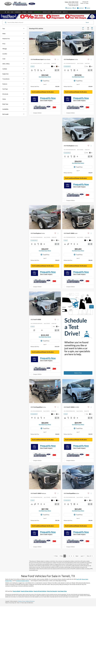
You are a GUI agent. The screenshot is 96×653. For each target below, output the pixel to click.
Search (87, 22)
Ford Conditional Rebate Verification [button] (43, 100)
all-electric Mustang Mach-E (22, 627)
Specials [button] (30, 12)
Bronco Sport (85, 625)
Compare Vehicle (37, 121)
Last (82, 602)
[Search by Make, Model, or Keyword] (45, 22)
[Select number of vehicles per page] (90, 602)
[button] (59, 43)
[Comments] (56, 70)
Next (77, 602)
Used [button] (12, 12)
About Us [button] (65, 12)
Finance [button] (24, 12)
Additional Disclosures (30, 647)
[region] (45, 87)
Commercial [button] (18, 12)
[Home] (5, 12)
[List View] (92, 28)
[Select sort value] (83, 28)
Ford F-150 (78, 625)
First (56, 602)
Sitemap (19, 647)
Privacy (23, 647)
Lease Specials (37, 12)
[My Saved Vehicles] (87, 8)
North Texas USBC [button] (56, 12)
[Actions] (58, 59)
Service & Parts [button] (47, 12)
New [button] (8, 12)
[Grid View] (88, 28)
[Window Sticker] (58, 70)
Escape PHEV (8, 627)
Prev (61, 602)
